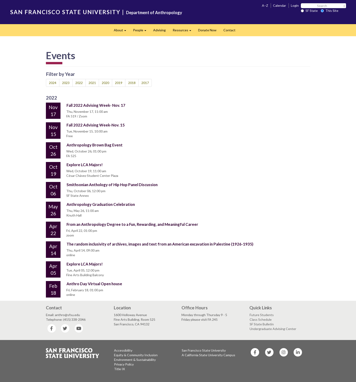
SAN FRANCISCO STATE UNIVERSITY (65, 12)
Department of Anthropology (154, 12)
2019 (118, 83)
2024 (52, 83)
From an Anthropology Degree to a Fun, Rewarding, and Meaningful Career (132, 224)
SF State (309, 11)
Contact (229, 30)
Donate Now (207, 30)
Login (295, 5)
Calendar (279, 5)
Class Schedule (261, 319)
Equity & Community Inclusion (136, 355)
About (122, 31)
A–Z (265, 5)
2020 (105, 83)
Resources (184, 31)
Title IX (119, 369)
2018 (132, 83)
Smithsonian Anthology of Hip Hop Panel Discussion (112, 184)
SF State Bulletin (262, 324)
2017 (145, 83)
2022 (79, 83)
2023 (66, 83)
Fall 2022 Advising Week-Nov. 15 (96, 125)
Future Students (262, 315)
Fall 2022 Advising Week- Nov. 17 (96, 105)
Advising (159, 30)
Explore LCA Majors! (85, 164)
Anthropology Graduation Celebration (101, 204)
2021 (92, 83)
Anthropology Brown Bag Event (95, 144)
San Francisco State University (204, 350)
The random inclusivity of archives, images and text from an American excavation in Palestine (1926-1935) (160, 244)
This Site (329, 11)
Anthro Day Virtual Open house (94, 283)
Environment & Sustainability (135, 360)
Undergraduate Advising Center (273, 329)
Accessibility (123, 350)
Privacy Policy (124, 364)
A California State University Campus (208, 355)
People (141, 31)
